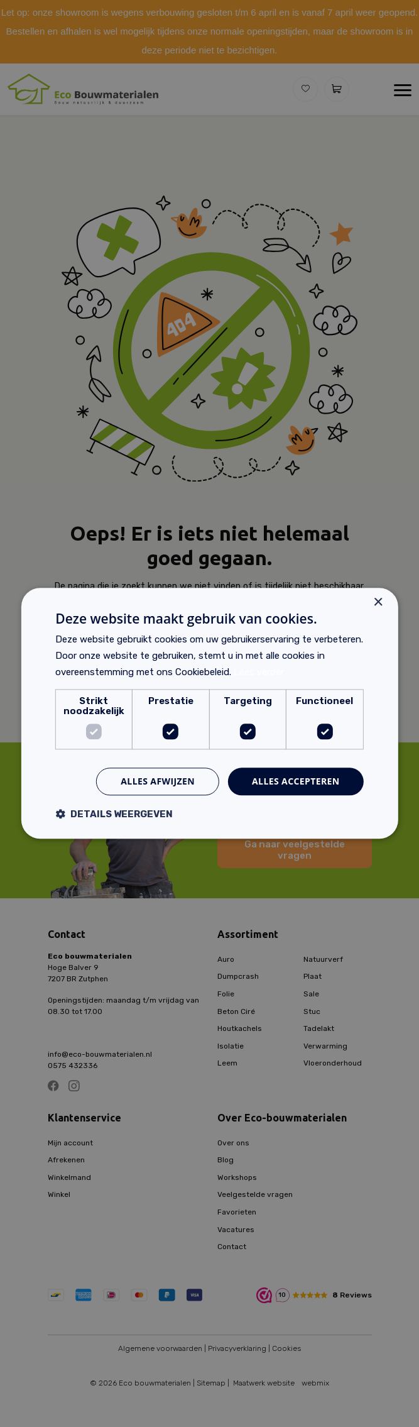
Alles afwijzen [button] (158, 781)
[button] (114, 814)
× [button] (378, 602)
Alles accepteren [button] (296, 781)
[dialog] (209, 713)
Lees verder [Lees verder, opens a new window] (259, 672)
